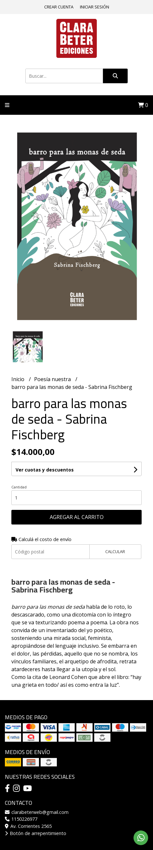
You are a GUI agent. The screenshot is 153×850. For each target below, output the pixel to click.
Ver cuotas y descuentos (45, 470)
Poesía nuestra (53, 379)
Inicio (18, 379)
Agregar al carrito (77, 517)
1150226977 (21, 819)
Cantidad (19, 487)
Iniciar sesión (94, 7)
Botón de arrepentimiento (35, 833)
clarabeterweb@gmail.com (37, 812)
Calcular (115, 551)
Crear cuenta (58, 7)
